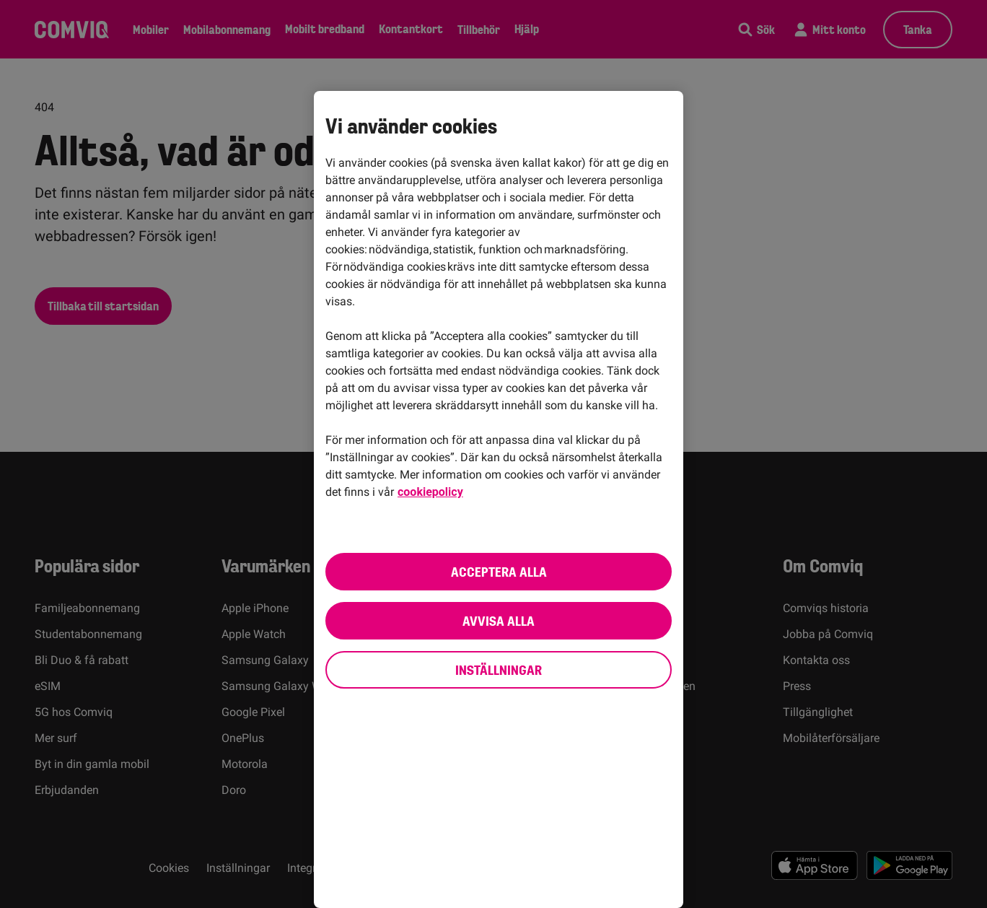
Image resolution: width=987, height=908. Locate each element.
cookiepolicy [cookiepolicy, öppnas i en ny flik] (430, 492)
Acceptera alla (499, 572)
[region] (498, 499)
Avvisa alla (498, 621)
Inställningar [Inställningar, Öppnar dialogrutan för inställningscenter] (498, 670)
